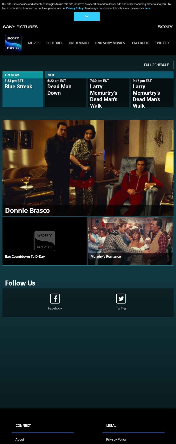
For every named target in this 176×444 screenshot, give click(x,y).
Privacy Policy (74, 8)
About (19, 440)
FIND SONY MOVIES (110, 43)
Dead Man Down (59, 89)
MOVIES (34, 43)
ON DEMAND (79, 43)
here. (148, 8)
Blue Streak (18, 86)
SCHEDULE (54, 43)
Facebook (140, 43)
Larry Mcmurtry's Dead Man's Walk (104, 96)
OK (86, 16)
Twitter (162, 43)
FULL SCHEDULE (156, 65)
